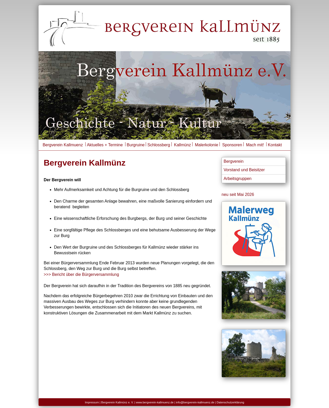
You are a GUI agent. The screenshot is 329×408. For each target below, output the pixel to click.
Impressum (92, 402)
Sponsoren (232, 145)
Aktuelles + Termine (105, 145)
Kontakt (275, 145)
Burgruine (135, 145)
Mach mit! (255, 145)
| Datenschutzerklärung (229, 402)
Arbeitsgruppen (238, 178)
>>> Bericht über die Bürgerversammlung (81, 274)
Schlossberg (158, 145)
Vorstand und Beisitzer (244, 170)
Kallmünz (182, 145)
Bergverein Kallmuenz (63, 145)
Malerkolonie (206, 145)
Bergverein (233, 161)
